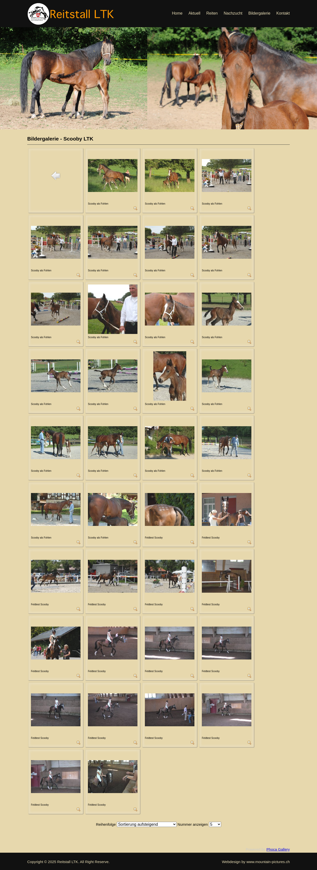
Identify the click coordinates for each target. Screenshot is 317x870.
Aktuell (194, 13)
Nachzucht (233, 13)
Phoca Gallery (278, 849)
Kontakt (283, 13)
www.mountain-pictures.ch (268, 862)
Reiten (212, 13)
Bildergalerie (259, 13)
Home (177, 13)
